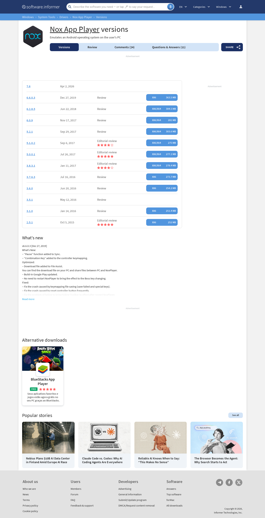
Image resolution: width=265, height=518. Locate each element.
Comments (125, 47)
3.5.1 (30, 200)
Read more (28, 299)
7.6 (28, 86)
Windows (28, 17)
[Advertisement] (132, 68)
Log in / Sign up (239, 7)
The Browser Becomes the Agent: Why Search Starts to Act (216, 460)
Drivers (63, 17)
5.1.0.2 (31, 143)
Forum (74, 494)
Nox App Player (82, 17)
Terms (26, 500)
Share (230, 47)
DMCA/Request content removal (136, 505)
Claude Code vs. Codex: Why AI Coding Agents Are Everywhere (102, 460)
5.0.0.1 (31, 154)
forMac (170, 500)
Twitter (238, 482)
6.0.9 (30, 120)
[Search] (120, 7)
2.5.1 (30, 222)
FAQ (73, 500)
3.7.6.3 (31, 177)
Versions (64, 47)
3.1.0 (30, 211)
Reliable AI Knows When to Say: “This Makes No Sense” (159, 460)
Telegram (219, 482)
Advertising (124, 488)
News (26, 494)
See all (235, 415)
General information (130, 494)
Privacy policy (30, 505)
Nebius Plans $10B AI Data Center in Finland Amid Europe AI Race (48, 460)
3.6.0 (30, 188)
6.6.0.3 (31, 98)
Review (92, 47)
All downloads (174, 505)
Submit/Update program (132, 500)
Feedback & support (82, 505)
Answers (169, 47)
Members (76, 488)
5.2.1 (30, 132)
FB (229, 482)
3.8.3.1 (31, 166)
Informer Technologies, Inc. (228, 512)
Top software (173, 494)
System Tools (46, 17)
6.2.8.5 (31, 109)
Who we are (29, 488)
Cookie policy (30, 511)
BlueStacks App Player (43, 381)
